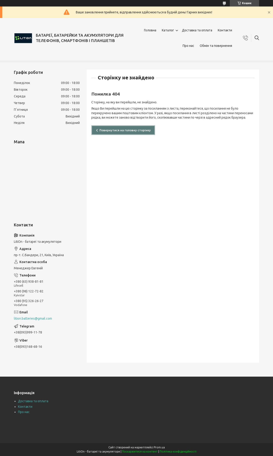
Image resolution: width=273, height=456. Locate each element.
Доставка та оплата (197, 30)
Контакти (225, 30)
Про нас (188, 46)
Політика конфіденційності (178, 451)
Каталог (168, 30)
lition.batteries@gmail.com (33, 318)
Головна (150, 30)
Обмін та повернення (216, 46)
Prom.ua (159, 447)
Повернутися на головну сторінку (125, 130)
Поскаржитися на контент (140, 451)
